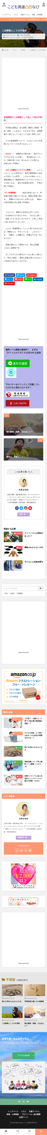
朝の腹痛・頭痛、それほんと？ (34, 1024)
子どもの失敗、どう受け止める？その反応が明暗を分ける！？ (33, 735)
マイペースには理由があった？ (33, 534)
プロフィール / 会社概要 (31, 1114)
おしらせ (18, 762)
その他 (19, 748)
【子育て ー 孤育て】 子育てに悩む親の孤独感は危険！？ (33, 721)
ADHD (7, 37)
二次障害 (24, 37)
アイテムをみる (23, 1055)
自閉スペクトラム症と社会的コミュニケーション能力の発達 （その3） (33, 778)
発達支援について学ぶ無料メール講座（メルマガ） (33, 764)
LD (14, 37)
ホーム (6, 1132)
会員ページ (23, 1117)
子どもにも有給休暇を (33, 562)
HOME (6, 50)
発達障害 (27, 35)
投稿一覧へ (23, 514)
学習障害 (18, 533)
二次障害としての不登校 (37, 50)
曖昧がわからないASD (33, 547)
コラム (15, 15)
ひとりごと (18, 719)
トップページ (6, 15)
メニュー (29, 1132)
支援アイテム (24, 15)
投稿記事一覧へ (23, 837)
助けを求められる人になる (33, 748)
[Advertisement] (23, 83)
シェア (18, 1132)
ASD (11, 37)
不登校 (21, 35)
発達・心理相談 (37, 15)
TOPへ (41, 1132)
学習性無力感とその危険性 (34, 1001)
